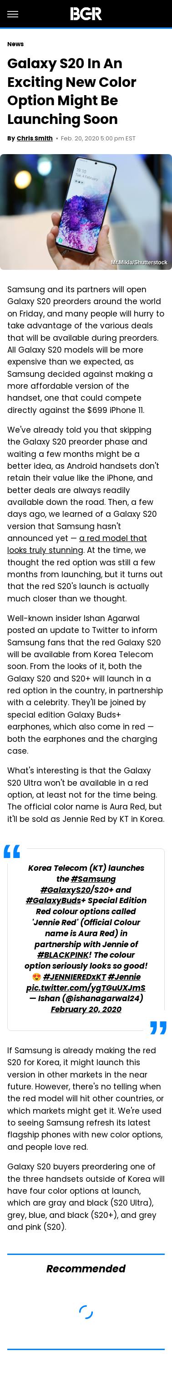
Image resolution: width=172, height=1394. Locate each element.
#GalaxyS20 (65, 890)
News (15, 44)
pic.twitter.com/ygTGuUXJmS (86, 988)
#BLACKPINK (63, 955)
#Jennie (124, 977)
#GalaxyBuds (53, 901)
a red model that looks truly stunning (77, 545)
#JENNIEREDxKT (74, 977)
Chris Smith (35, 138)
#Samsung (93, 879)
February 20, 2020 (86, 1010)
